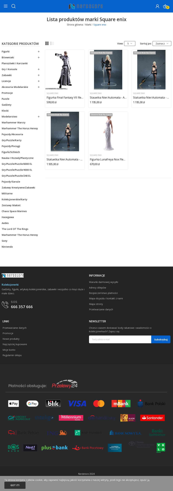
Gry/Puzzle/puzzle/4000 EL (17, 169)
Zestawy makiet (11, 205)
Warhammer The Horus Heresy (20, 128)
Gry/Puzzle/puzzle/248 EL (16, 175)
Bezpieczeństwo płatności (103, 293)
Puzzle (5, 98)
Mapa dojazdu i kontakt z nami (106, 298)
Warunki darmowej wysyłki (103, 282)
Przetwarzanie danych (101, 309)
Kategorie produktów (20, 44)
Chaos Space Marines (14, 211)
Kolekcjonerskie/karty (14, 199)
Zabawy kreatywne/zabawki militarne (18, 190)
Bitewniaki (8, 57)
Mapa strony (96, 304)
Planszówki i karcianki (15, 63)
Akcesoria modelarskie (15, 87)
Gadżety (6, 104)
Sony (4, 240)
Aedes (5, 223)
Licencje (6, 81)
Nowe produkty (11, 338)
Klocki (5, 110)
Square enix (52, 93)
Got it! (14, 485)
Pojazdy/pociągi (11, 146)
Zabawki (7, 75)
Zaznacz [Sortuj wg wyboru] (162, 43)
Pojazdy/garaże (11, 181)
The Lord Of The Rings (15, 229)
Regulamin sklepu (12, 355)
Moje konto (9, 349)
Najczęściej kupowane (15, 344)
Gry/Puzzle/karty (12, 140)
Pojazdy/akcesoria (12, 134)
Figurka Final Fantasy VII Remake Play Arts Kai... (65, 97)
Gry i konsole (9, 69)
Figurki (6, 51)
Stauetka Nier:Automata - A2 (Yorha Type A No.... (108, 97)
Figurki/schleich (11, 152)
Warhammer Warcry (14, 122)
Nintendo (7, 246)
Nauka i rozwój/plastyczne (17, 158)
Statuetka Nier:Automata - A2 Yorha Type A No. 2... (151, 97)
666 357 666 (22, 306)
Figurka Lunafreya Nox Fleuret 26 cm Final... (108, 159)
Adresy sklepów (97, 287)
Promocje (7, 92)
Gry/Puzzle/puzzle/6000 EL (17, 163)
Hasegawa (8, 217)
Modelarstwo (9, 116)
